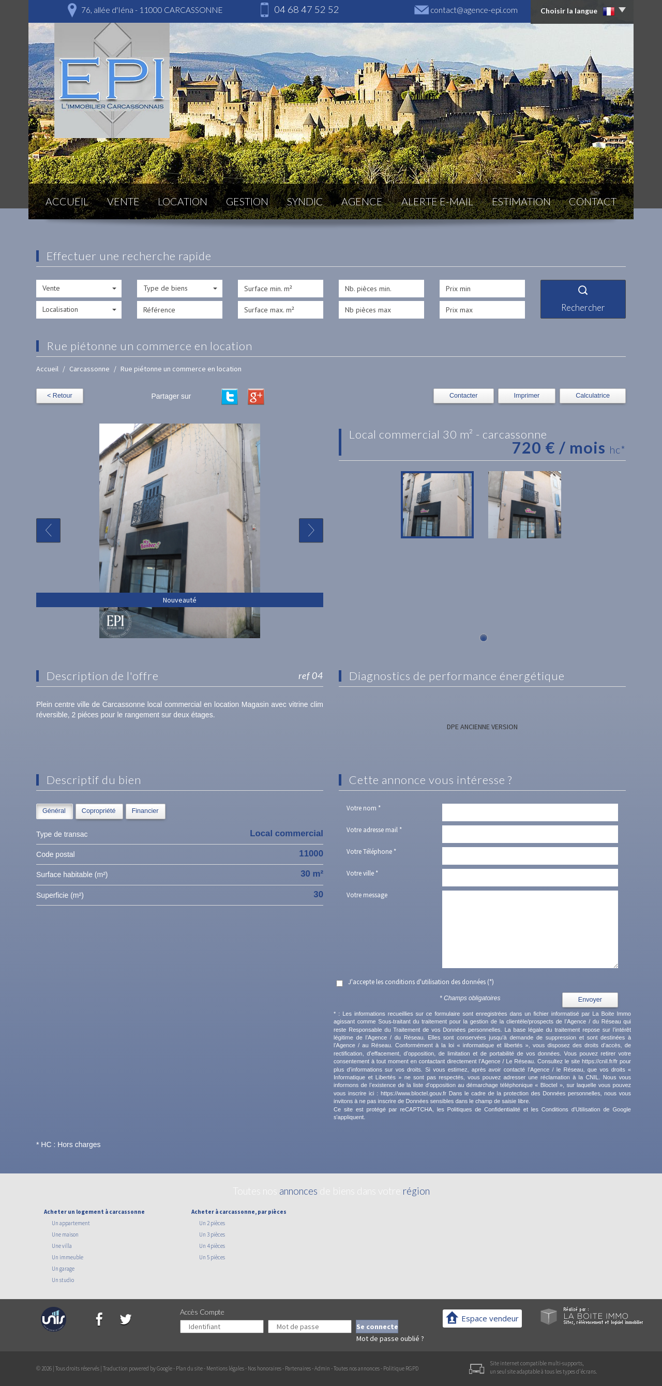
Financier (145, 811)
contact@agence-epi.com (474, 9)
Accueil (67, 201)
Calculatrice (593, 395)
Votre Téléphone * (371, 851)
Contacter (463, 395)
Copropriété (99, 811)
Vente (123, 201)
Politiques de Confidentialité (483, 1109)
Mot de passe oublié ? (390, 1338)
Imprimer (527, 395)
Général (54, 811)
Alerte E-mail (437, 201)
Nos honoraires (264, 1368)
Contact (592, 201)
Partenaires (298, 1368)
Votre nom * (364, 808)
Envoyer (590, 999)
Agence (362, 201)
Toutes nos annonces (357, 1368)
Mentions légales (225, 1368)
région (416, 1191)
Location (182, 201)
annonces (298, 1191)
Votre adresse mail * (374, 829)
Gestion (247, 201)
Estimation (521, 201)
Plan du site (189, 1368)
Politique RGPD (400, 1368)
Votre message (367, 895)
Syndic (305, 201)
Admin (322, 1368)
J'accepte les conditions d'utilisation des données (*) (421, 981)
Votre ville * (362, 873)
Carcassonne (89, 368)
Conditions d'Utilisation (570, 1109)
